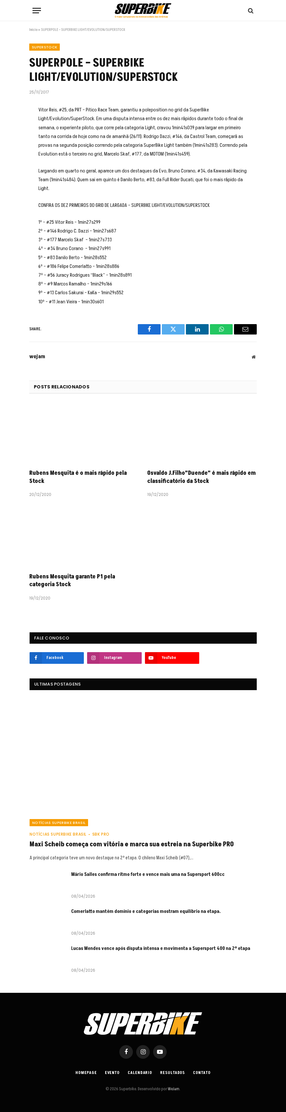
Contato (201, 1073)
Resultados (172, 1073)
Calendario (140, 1073)
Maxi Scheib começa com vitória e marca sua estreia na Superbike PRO (132, 844)
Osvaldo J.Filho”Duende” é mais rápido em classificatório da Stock (201, 477)
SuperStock (44, 47)
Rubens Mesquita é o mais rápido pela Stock (78, 477)
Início (33, 29)
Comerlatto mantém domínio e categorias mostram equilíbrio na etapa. (146, 911)
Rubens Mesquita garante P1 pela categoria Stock (72, 580)
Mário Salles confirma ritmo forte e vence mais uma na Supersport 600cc (148, 874)
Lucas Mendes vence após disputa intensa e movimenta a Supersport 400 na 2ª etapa (160, 948)
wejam (37, 356)
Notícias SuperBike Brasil (58, 822)
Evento (112, 1073)
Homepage (86, 1073)
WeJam (173, 1089)
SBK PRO (101, 834)
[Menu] (36, 10)
